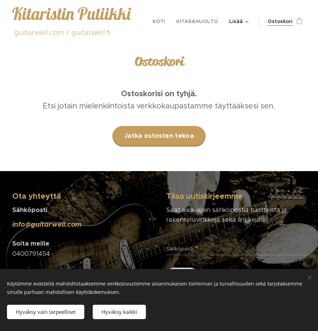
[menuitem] (161, 21)
